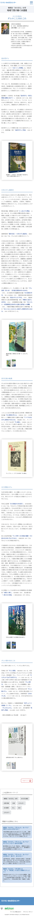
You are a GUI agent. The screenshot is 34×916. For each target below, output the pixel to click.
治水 (19, 808)
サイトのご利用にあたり (15, 911)
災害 (13, 803)
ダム (13, 808)
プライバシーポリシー (28, 911)
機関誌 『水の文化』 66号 (10, 798)
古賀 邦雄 (6, 803)
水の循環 (6, 808)
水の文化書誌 (24, 798)
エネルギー (21, 803)
